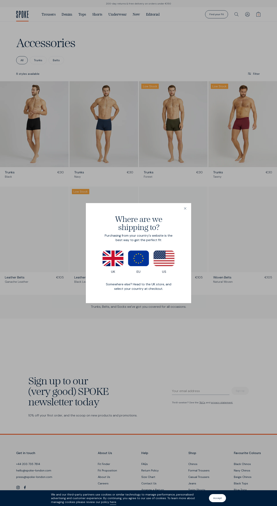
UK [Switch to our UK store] (113, 262)
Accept (217, 498)
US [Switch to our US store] (164, 262)
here (113, 502)
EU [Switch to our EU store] (138, 262)
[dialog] (138, 253)
